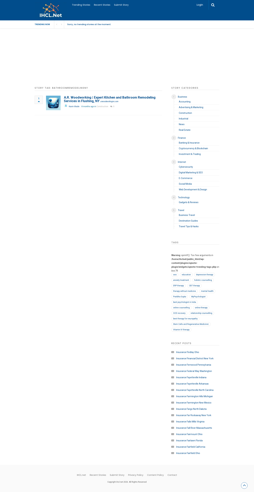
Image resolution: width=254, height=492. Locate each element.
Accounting (184, 101)
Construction (102, 106)
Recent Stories (102, 4)
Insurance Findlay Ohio (187, 352)
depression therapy (204, 275)
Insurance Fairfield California (190, 447)
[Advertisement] (127, 59)
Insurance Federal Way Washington (194, 371)
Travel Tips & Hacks (189, 226)
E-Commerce (185, 178)
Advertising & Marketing (191, 107)
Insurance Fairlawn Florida (189, 440)
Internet (182, 162)
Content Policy (155, 475)
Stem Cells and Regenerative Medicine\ (191, 324)
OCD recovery (179, 313)
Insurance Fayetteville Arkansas (192, 383)
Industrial (183, 118)
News (182, 124)
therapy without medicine (184, 291)
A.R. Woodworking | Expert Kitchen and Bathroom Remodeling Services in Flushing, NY (110, 99)
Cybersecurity (186, 167)
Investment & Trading (190, 154)
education (186, 275)
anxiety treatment (181, 280)
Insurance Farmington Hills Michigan (194, 396)
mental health (207, 291)
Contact (172, 475)
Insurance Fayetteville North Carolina (195, 390)
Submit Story (121, 4)
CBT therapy (194, 286)
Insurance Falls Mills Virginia (190, 421)
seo (175, 275)
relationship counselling (201, 313)
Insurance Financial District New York (195, 358)
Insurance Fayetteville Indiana (191, 377)
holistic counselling (203, 280)
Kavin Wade (74, 106)
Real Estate (184, 130)
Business (182, 96)
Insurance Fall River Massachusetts (194, 428)
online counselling (181, 308)
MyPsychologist (198, 297)
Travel (181, 210)
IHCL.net (81, 475)
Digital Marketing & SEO (191, 172)
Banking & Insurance (189, 142)
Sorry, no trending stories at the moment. (89, 24)
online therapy (201, 308)
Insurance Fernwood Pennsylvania (193, 364)
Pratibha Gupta (179, 297)
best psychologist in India (184, 302)
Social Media (185, 184)
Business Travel (187, 215)
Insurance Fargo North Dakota (191, 409)
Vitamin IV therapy (181, 330)
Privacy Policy (135, 475)
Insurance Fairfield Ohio (188, 453)
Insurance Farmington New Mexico (193, 402)
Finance (182, 138)
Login (199, 5)
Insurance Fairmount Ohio (189, 434)
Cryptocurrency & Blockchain (193, 148)
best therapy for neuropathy (185, 319)
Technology (184, 197)
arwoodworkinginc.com (109, 101)
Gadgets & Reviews (188, 202)
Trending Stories (81, 4)
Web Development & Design (193, 189)
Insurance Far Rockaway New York (193, 415)
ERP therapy (178, 286)
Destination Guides (188, 220)
